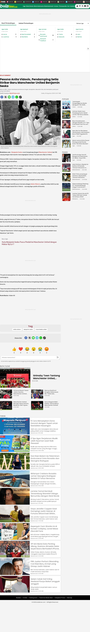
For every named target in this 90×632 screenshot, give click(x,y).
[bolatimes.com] (8, 7)
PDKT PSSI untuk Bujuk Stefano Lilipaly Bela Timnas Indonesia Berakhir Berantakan (79, 175)
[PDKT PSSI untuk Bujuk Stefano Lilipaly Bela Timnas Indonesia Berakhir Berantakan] (66, 180)
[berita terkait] (5, 366)
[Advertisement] (45, 57)
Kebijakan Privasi (60, 598)
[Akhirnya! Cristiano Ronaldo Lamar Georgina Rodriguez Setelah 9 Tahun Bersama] (15, 486)
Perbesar (55, 103)
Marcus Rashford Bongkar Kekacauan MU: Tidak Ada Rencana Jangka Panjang (51, 392)
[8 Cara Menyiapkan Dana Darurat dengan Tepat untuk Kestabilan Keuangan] (15, 433)
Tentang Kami (33, 598)
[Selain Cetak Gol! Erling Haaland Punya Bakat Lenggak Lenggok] (15, 591)
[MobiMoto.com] (52, 2)
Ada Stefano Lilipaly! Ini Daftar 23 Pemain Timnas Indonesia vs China (80, 166)
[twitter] (5, 98)
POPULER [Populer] (65, 99)
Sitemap (69, 598)
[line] (9, 98)
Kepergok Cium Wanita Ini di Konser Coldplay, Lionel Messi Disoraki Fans (44, 528)
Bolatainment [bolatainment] (5, 75)
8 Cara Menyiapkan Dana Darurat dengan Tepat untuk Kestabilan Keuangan (44, 423)
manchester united (41, 329)
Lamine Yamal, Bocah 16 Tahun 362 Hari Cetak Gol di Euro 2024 (80, 195)
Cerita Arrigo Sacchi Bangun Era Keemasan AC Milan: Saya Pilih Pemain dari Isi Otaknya (80, 156)
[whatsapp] (17, 98)
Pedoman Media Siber (46, 598)
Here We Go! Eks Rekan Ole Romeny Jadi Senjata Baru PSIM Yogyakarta (80, 132)
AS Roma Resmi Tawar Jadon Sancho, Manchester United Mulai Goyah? (20, 392)
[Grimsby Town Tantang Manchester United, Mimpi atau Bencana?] (15, 378)
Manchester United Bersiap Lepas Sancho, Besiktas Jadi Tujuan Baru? (21, 403)
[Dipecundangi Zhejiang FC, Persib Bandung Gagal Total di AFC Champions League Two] (66, 190)
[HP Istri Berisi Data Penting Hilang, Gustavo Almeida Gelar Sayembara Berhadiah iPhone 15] (15, 556)
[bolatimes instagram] (87, 6)
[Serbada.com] (86, 2)
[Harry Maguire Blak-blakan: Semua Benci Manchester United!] (37, 409)
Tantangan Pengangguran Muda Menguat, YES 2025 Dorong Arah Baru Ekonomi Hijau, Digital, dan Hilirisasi (79, 103)
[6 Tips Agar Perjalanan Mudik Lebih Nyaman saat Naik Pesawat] (15, 451)
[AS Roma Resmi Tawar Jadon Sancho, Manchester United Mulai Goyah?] (6, 397)
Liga (24, 6)
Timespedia (63, 6)
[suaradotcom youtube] (85, 6)
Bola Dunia (29, 6)
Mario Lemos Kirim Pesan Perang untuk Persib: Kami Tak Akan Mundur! (80, 142)
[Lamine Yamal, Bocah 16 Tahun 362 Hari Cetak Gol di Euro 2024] (66, 200)
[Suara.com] (10, 2)
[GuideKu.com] (60, 2)
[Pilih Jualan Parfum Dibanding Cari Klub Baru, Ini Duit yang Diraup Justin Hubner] (15, 574)
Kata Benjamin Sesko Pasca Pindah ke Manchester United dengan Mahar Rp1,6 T (29, 243)
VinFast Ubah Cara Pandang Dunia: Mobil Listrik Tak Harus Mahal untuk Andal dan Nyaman (80, 112)
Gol (68, 6)
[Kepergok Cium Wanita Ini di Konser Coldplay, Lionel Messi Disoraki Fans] (15, 539)
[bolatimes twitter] (82, 6)
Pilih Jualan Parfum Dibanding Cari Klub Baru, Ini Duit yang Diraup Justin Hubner (45, 563)
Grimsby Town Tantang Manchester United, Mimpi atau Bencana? (46, 378)
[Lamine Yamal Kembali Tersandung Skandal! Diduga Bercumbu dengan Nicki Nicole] (15, 504)
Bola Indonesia (39, 6)
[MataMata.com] (18, 2)
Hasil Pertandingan (8, 23)
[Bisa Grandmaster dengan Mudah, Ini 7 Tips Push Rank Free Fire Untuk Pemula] (66, 127)
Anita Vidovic (35, 184)
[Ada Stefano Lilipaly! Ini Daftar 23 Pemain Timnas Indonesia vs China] (66, 171)
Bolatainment (49, 6)
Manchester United (45, 152)
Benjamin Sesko (17, 152)
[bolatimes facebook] (80, 6)
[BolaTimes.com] (27, 2)
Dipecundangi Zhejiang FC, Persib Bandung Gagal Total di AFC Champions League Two (80, 185)
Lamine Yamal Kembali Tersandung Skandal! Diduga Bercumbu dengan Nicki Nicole (45, 493)
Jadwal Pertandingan (25, 23)
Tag (30, 326)
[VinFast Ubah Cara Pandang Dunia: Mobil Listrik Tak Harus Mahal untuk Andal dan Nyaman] (66, 118)
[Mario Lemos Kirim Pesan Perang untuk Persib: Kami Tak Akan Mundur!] (66, 147)
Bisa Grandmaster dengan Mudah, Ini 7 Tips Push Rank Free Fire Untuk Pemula (81, 122)
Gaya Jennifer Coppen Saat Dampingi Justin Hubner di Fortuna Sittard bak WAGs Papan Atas (44, 511)
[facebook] (2, 98)
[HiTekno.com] (35, 2)
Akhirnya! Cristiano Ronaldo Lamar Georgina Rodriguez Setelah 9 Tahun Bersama (43, 476)
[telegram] (13, 98)
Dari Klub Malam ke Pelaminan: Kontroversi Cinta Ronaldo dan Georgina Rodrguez (45, 458)
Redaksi (18, 598)
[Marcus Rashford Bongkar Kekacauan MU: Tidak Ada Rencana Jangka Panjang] (37, 397)
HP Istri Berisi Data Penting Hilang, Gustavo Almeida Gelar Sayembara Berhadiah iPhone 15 (45, 546)
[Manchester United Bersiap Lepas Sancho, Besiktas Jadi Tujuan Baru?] (6, 409)
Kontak (25, 598)
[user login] (77, 7)
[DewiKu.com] (43, 2)
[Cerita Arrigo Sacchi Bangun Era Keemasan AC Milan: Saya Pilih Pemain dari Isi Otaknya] (66, 161)
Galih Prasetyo (4, 93)
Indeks (72, 6)
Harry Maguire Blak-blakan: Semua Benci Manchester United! (52, 403)
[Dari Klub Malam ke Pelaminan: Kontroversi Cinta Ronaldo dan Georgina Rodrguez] (15, 468)
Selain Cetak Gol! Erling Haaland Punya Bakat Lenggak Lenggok (45, 581)
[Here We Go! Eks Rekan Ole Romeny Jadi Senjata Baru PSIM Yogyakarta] (66, 137)
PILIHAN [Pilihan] (65, 152)
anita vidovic (17, 329)
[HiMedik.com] (69, 2)
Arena (56, 6)
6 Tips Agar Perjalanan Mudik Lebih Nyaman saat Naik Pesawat (44, 440)
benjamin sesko (28, 329)
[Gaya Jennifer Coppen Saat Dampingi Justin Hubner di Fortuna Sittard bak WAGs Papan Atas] (15, 521)
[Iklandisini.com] (77, 2)
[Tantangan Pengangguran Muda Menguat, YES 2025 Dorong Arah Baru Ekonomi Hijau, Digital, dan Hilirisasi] (66, 108)
